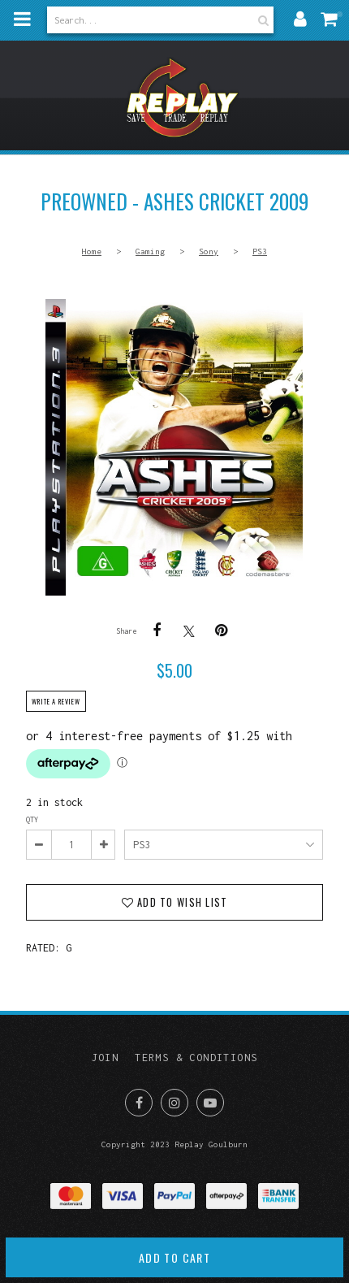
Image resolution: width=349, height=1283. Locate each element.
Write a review (56, 701)
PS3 (259, 251)
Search (261, 20)
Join (105, 1057)
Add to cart (174, 1257)
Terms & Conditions (196, 1057)
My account (300, 18)
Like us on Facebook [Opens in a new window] (139, 1102)
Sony (208, 251)
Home (91, 251)
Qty (32, 819)
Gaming (150, 251)
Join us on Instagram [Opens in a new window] (174, 1102)
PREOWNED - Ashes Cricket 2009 (174, 447)
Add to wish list (180, 902)
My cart (340, 14)
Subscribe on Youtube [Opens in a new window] (210, 1102)
